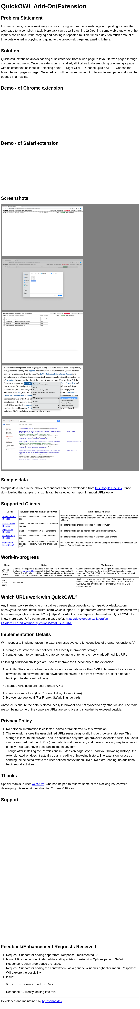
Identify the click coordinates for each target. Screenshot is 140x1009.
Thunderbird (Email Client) (8, 544)
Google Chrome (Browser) (9, 518)
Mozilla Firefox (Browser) (8, 525)
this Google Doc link (108, 488)
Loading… (41, 872)
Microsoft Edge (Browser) (8, 537)
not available (28, 571)
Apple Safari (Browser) (7, 531)
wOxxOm (38, 784)
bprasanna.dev (52, 1001)
